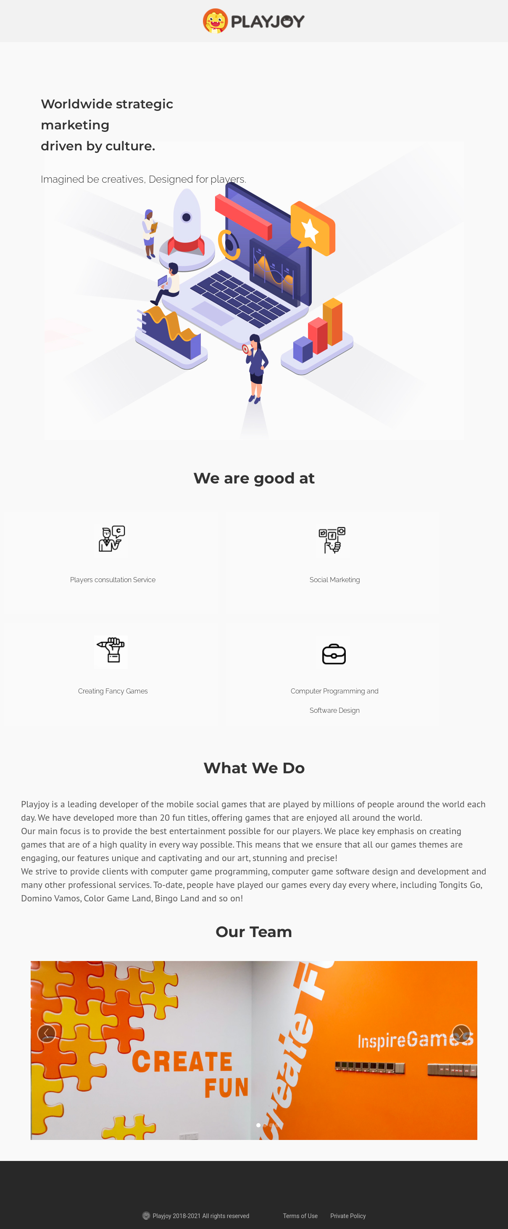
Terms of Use (300, 1216)
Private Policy (348, 1216)
